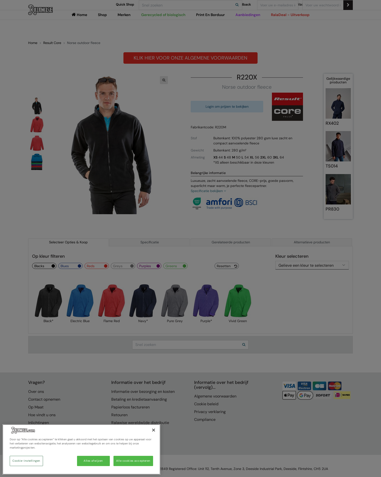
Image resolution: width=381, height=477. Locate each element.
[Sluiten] (153, 430)
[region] (81, 449)
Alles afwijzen (93, 461)
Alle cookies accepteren (133, 461)
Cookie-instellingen (26, 461)
